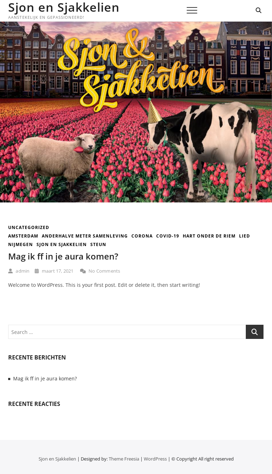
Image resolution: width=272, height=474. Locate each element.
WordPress (155, 459)
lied (244, 236)
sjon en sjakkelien (61, 244)
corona (142, 236)
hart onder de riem (209, 236)
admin (18, 271)
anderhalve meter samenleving (85, 236)
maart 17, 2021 (54, 271)
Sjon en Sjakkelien (64, 7)
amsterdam (23, 236)
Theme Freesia (124, 459)
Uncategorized (28, 227)
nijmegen (20, 244)
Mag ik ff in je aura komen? (63, 256)
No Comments (100, 271)
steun (98, 244)
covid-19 (167, 236)
